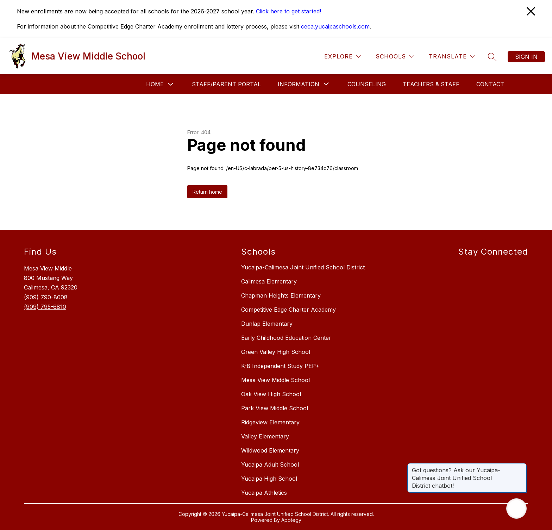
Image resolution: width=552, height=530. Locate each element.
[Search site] (492, 56)
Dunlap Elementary (267, 323)
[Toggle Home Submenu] (171, 84)
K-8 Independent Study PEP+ (280, 365)
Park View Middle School (274, 408)
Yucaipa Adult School (270, 464)
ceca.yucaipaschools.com (335, 26)
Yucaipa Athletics (264, 492)
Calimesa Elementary (269, 281)
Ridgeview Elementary (270, 422)
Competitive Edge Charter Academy (288, 309)
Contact (490, 84)
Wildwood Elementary (270, 450)
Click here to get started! (288, 11)
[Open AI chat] (516, 508)
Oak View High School (271, 394)
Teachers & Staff (431, 84)
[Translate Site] (452, 56)
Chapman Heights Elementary (281, 295)
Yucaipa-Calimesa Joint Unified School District (303, 267)
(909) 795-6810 (45, 306)
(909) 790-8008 (46, 297)
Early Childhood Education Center (286, 337)
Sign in (526, 56)
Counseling (366, 84)
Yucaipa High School (269, 478)
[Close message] (521, 466)
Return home (207, 192)
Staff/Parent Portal (226, 84)
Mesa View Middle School (275, 380)
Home (155, 84)
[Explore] (342, 56)
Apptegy (291, 520)
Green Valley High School (275, 351)
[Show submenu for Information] (298, 84)
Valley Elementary (265, 436)
